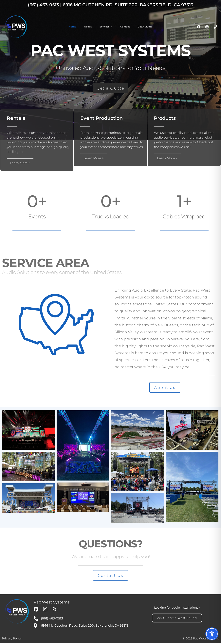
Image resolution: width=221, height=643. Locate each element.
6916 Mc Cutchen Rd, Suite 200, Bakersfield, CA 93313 (128, 5)
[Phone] (215, 27)
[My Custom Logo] (17, 611)
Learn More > (20, 163)
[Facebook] (198, 27)
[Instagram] (207, 27)
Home (72, 26)
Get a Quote (145, 26)
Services (104, 26)
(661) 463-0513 (43, 5)
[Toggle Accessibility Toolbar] (212, 634)
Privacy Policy (12, 638)
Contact (125, 26)
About (88, 26)
